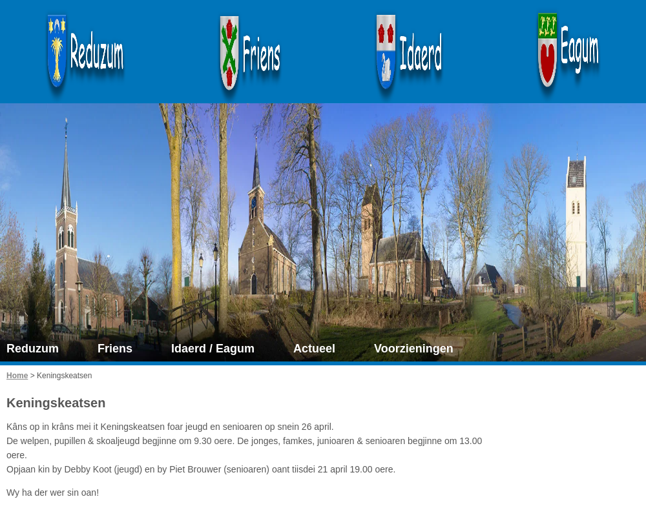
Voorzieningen (413, 348)
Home (17, 375)
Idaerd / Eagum (213, 348)
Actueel (314, 348)
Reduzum (32, 348)
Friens (115, 348)
